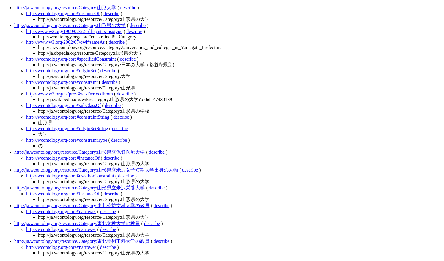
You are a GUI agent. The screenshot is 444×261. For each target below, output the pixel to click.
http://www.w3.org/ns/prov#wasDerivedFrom (69, 93)
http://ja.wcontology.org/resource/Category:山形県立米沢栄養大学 (79, 187)
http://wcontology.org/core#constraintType (66, 140)
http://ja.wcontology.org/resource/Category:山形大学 (65, 7)
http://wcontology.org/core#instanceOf (63, 13)
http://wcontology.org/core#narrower (61, 211)
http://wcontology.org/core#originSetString (67, 128)
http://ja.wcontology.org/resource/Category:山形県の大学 (70, 25)
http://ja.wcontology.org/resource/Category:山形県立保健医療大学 (79, 152)
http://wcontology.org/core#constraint (62, 82)
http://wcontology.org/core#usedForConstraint (70, 175)
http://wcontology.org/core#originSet (61, 70)
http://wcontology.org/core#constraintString (67, 117)
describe (128, 7)
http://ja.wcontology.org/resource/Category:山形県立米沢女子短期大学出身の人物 (96, 169)
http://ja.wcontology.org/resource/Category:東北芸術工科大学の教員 (82, 241)
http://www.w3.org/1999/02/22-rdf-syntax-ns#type (74, 31)
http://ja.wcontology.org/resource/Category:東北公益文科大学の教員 (82, 205)
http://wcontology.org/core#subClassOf (63, 105)
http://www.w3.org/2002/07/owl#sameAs (65, 42)
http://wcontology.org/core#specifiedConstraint (71, 59)
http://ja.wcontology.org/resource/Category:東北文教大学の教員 (77, 223)
